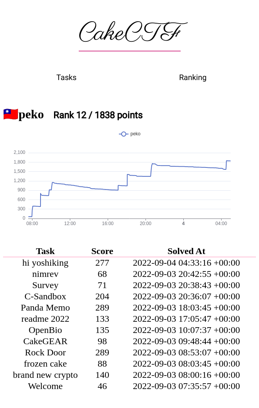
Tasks (66, 77)
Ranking (193, 77)
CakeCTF (130, 34)
